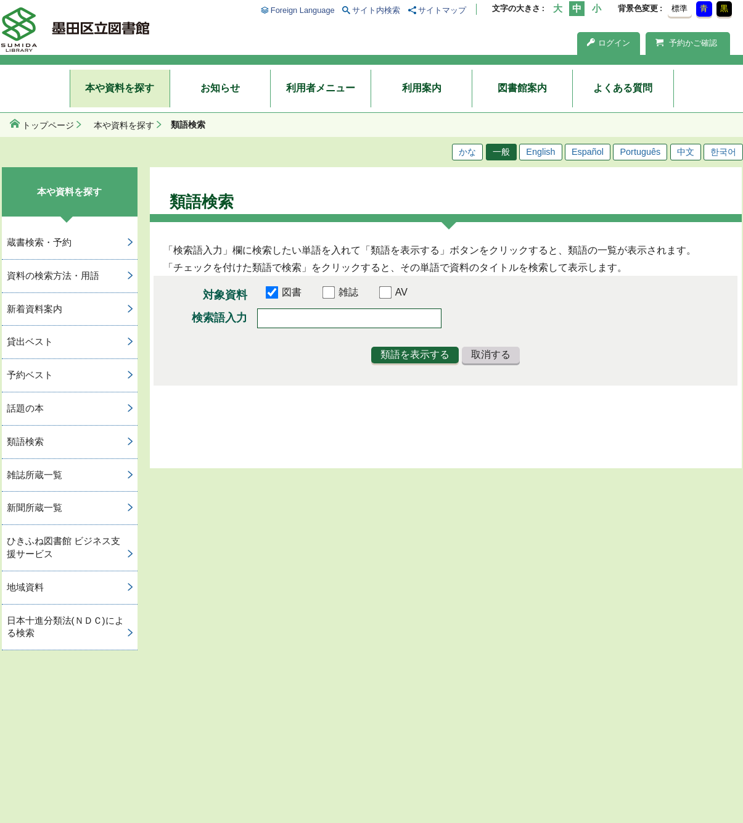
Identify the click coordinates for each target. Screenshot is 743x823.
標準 (679, 8)
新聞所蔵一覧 (34, 507)
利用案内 (421, 88)
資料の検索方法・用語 (53, 275)
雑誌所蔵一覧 (34, 474)
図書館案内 (522, 88)
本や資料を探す (119, 88)
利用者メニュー (320, 88)
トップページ (48, 125)
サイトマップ (442, 10)
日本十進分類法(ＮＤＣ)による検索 (65, 627)
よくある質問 (622, 88)
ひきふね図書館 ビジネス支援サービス (63, 547)
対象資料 (225, 295)
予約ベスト (30, 375)
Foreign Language (303, 10)
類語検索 (25, 441)
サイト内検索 (376, 10)
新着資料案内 (34, 309)
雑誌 (348, 292)
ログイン (608, 43)
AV (401, 292)
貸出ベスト (30, 341)
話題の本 (25, 408)
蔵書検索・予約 (39, 242)
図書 (292, 292)
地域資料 (25, 587)
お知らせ (220, 88)
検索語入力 (219, 318)
